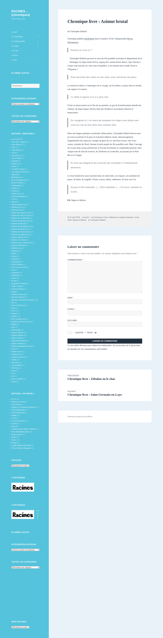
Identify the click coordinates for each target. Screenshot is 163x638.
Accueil (14, 32)
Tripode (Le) (16, 354)
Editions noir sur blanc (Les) (21, 243)
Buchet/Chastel (17, 183)
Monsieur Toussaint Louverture (22, 300)
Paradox (14, 316)
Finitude (14, 259)
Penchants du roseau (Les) (20, 322)
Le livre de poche (17, 421)
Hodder (14, 415)
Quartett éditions (17, 332)
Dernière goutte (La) (18, 204)
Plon (13, 327)
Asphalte (14, 161)
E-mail (71, 309)
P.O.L (13, 311)
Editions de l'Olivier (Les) (20, 215)
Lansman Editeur (17, 289)
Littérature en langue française (121, 217)
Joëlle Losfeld (16, 286)
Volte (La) (15, 368)
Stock (13, 349)
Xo (12, 373)
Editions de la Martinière (20, 218)
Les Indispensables (18, 41)
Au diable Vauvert (18, 169)
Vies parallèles (16, 365)
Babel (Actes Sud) (18, 402)
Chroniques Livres (100, 217)
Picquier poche (16, 434)
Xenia (13, 371)
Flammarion (15, 262)
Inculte (13, 281)
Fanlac (13, 253)
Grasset (14, 278)
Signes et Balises (17, 343)
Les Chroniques (17, 37)
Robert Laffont (16, 338)
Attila (13, 166)
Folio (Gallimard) (17, 410)
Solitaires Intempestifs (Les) (21, 346)
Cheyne (14, 191)
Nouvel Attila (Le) (18, 305)
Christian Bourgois (18, 196)
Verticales (15, 362)
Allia (13, 147)
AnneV (86, 217)
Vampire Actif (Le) (18, 357)
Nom (70, 298)
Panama (14, 313)
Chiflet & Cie (16, 194)
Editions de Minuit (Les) (20, 221)
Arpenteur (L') (16, 155)
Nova (13, 308)
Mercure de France (18, 297)
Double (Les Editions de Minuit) (23, 407)
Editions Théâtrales (18, 245)
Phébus (14, 324)
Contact (14, 60)
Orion (13, 426)
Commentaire (75, 260)
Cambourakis (16, 185)
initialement (89, 38)
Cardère (14, 188)
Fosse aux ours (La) (18, 267)
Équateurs (15, 251)
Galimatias (15, 273)
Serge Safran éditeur (18, 341)
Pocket (13, 437)
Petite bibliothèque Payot (20, 432)
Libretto (14, 424)
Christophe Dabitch (98, 220)
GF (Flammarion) (17, 413)
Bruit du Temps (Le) (18, 180)
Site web (72, 320)
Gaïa (13, 270)
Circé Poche (15, 404)
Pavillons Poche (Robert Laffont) (23, 429)
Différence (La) (17, 207)
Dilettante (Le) (16, 210)
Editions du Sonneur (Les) (20, 232)
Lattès (13, 292)
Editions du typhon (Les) (20, 234)
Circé (13, 199)
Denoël (14, 202)
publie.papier (16, 330)
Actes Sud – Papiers (18, 142)
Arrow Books (16, 158)
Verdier (14, 360)
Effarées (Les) (16, 248)
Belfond (14, 174)
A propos (14, 55)
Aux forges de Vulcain (19, 172)
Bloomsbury (15, 177)
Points (13, 440)
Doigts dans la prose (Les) (20, 213)
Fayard (13, 256)
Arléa (13, 153)
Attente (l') (15, 164)
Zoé (12, 376)
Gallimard (15, 275)
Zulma (13, 382)
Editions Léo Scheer (18, 240)
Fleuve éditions (17, 264)
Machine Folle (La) (18, 294)
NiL (12, 303)
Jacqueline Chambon (19, 283)
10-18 (13, 399)
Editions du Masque (18, 224)
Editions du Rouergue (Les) (21, 226)
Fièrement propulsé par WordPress (79, 416)
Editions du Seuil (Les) (19, 229)
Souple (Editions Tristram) (21, 445)
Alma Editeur (16, 150)
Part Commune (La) (18, 319)
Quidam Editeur (17, 335)
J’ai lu (13, 418)
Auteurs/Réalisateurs (23, 99)
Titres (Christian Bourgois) (21, 448)
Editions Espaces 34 (18, 237)
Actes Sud (15, 139)
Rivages (14, 443)
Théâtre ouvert (16, 352)
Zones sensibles (17, 379)
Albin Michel (16, 145)
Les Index (15, 46)
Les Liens (15, 51)
